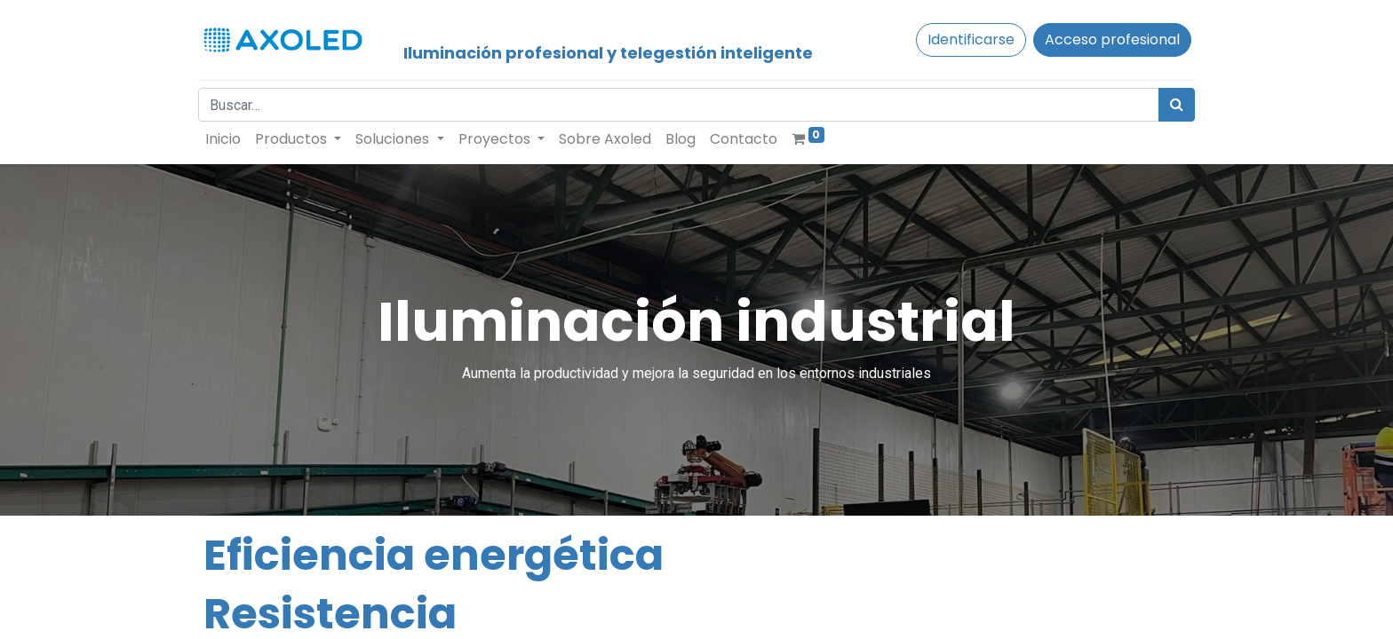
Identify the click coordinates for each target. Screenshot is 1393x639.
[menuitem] (228, 139)
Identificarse (965, 39)
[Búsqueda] (1171, 105)
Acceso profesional (1106, 39)
